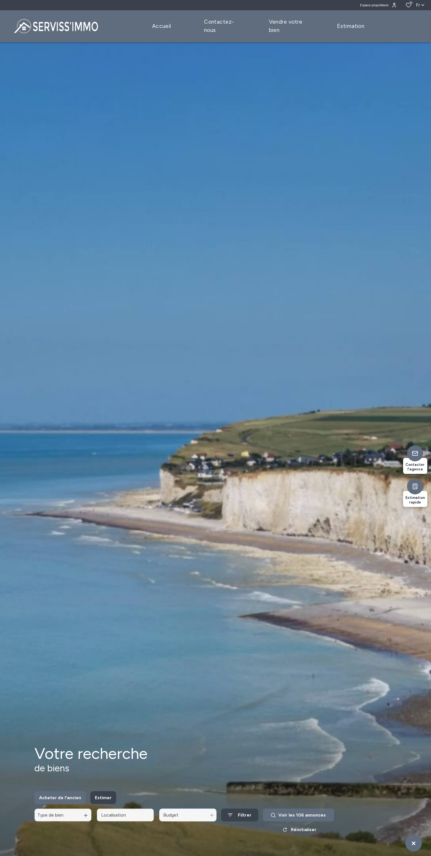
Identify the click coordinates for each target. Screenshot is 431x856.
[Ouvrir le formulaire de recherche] (239, 822)
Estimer (103, 804)
